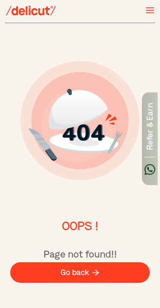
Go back (80, 272)
